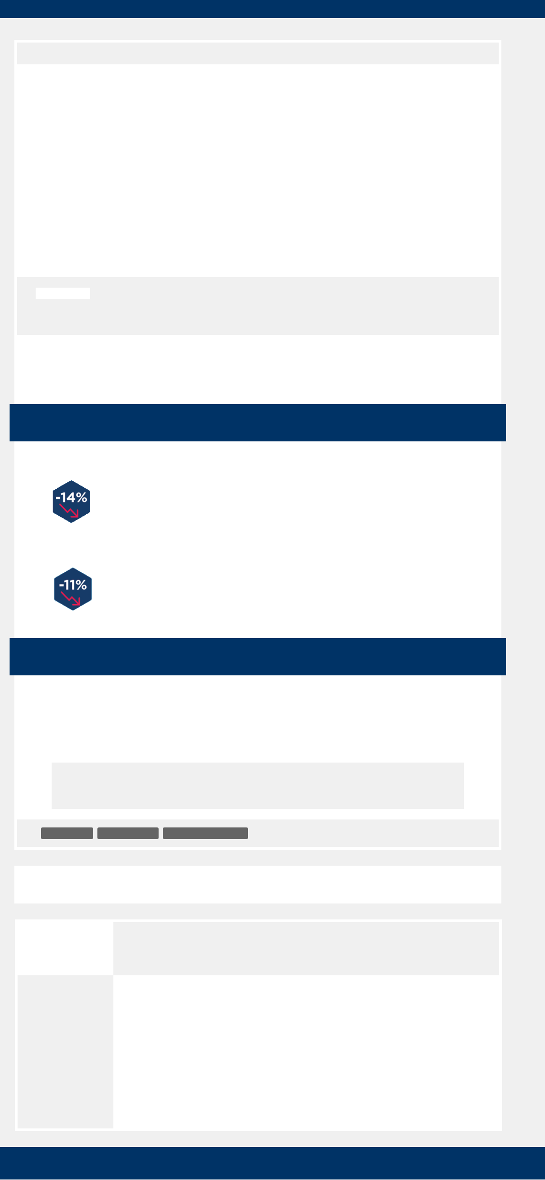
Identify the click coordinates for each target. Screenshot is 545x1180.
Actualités (187, 52)
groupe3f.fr (97, 9)
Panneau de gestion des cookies (67, 1113)
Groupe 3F (42, 52)
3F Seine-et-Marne (133, 823)
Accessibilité (57, 976)
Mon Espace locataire (234, 9)
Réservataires (452, 29)
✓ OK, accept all (381, 1141)
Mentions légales (63, 1043)
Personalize (241, 1165)
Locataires (185, 29)
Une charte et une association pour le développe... (133, 874)
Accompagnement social (217, 823)
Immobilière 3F (68, 823)
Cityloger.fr (156, 9)
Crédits (48, 1020)
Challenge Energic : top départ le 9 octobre (395, 874)
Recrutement (254, 29)
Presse (389, 29)
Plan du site (55, 998)
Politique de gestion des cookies (56, 1075)
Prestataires (327, 29)
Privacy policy (304, 1166)
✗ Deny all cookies (470, 1141)
